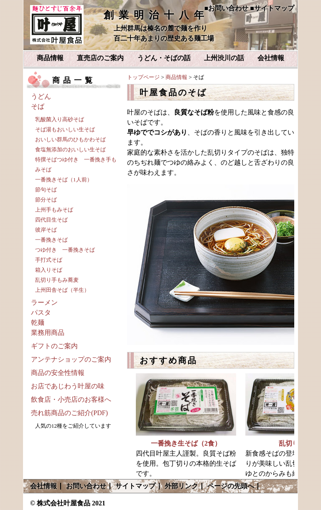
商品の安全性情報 (57, 372)
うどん (41, 96)
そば (37, 106)
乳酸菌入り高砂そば (59, 119)
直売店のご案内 (100, 57)
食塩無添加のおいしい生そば (70, 149)
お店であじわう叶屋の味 (67, 386)
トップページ (143, 77)
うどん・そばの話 (164, 57)
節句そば (46, 189)
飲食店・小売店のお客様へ (71, 399)
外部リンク (181, 486)
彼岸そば (46, 230)
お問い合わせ (86, 486)
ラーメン (44, 302)
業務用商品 (47, 332)
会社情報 (270, 57)
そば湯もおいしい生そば (65, 129)
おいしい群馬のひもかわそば (70, 139)
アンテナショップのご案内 (71, 359)
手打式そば (48, 260)
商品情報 (50, 57)
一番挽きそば (51, 240)
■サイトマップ (272, 8)
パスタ (41, 312)
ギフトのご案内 (54, 345)
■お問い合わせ (226, 8)
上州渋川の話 (224, 57)
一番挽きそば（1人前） (63, 179)
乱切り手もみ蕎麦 (57, 280)
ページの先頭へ (230, 486)
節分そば (46, 199)
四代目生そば (51, 220)
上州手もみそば (54, 210)
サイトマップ (135, 486)
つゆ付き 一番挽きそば (65, 250)
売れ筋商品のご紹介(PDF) (69, 412)
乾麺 (37, 322)
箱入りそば (48, 270)
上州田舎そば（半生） (62, 290)
